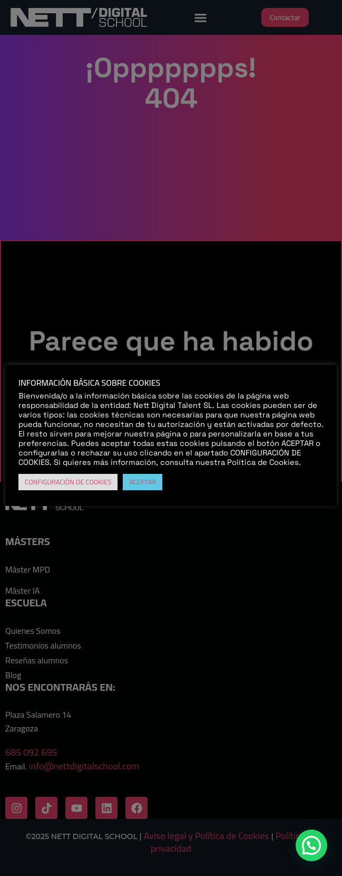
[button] (311, 845)
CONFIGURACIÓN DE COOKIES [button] (68, 481)
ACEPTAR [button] (142, 481)
